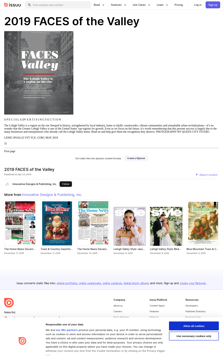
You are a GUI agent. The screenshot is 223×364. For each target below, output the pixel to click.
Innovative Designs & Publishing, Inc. (35, 184)
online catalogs (112, 283)
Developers (192, 305)
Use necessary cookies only (193, 324)
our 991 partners (67, 318)
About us (118, 305)
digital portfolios (67, 283)
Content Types (157, 305)
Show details (54, 357)
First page (9, 151)
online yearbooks (90, 283)
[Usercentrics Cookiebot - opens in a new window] (22, 357)
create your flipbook (193, 283)
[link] (179, 4)
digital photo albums (136, 283)
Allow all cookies (194, 314)
